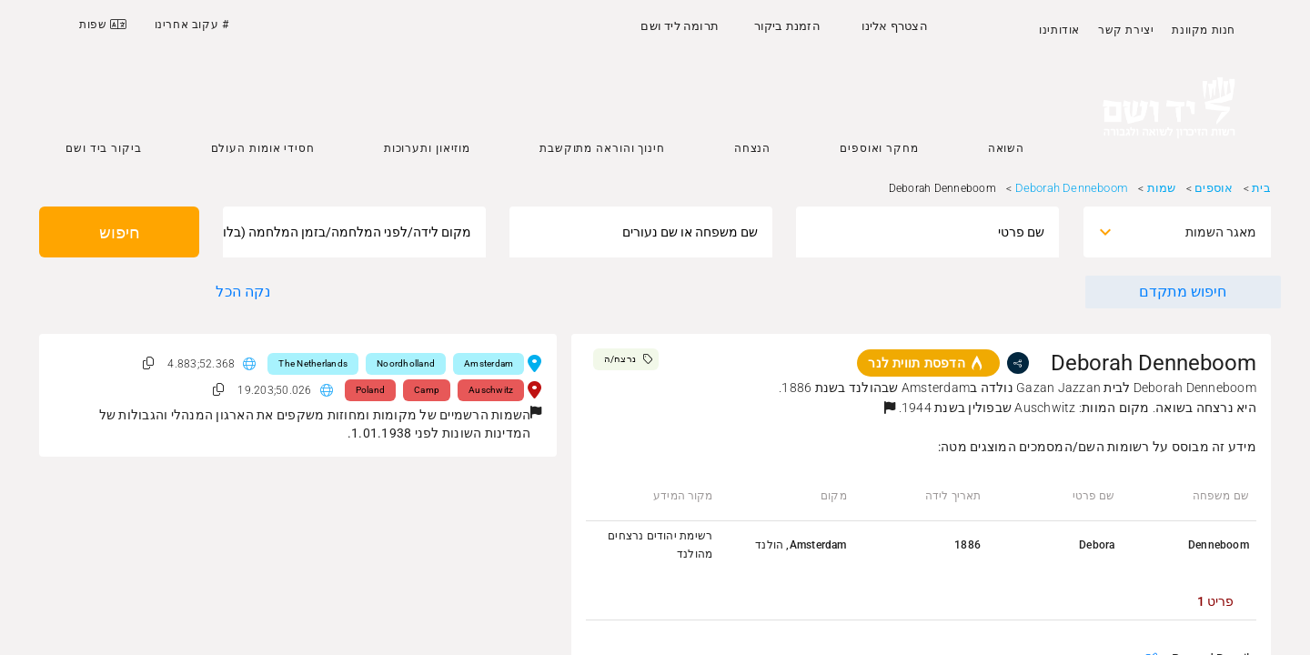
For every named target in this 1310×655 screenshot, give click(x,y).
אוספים (1213, 188)
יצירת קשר (1126, 30)
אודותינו (1059, 30)
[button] (889, 407)
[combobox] (1193, 232)
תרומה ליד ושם (679, 26)
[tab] (1215, 601)
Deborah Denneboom (1071, 188)
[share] (1018, 363)
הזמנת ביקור (787, 26)
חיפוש (119, 232)
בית (1261, 188)
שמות (1161, 188)
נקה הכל (242, 291)
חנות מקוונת (1203, 30)
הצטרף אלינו (895, 26)
